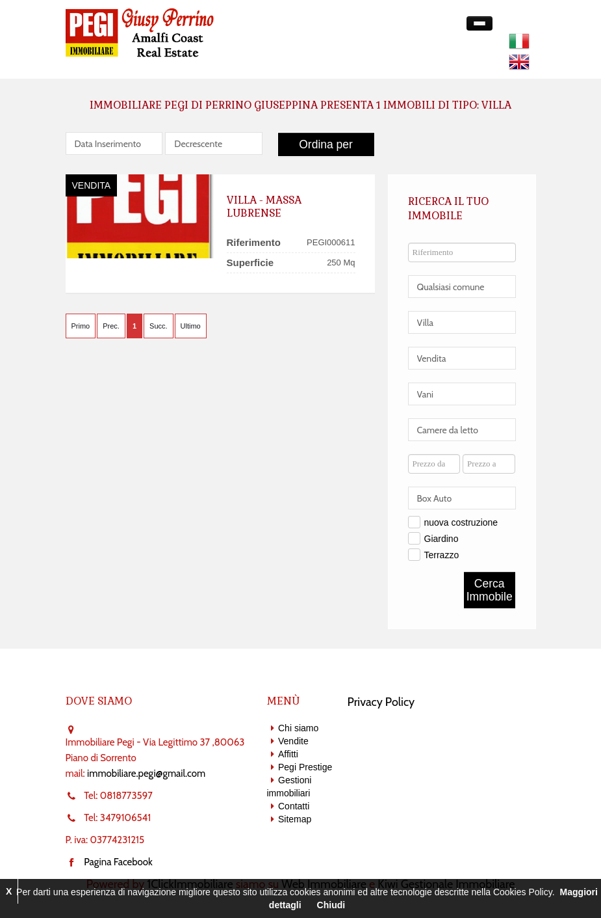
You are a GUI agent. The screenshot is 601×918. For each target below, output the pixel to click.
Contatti (293, 806)
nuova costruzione (461, 522)
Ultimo (191, 326)
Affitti (288, 754)
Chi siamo (298, 728)
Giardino (441, 538)
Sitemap (294, 819)
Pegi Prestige (305, 767)
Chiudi (331, 905)
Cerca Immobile (490, 590)
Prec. (111, 326)
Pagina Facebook (118, 862)
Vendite (293, 741)
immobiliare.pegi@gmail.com (146, 773)
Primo (80, 326)
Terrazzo (441, 555)
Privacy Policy (381, 702)
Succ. (158, 326)
